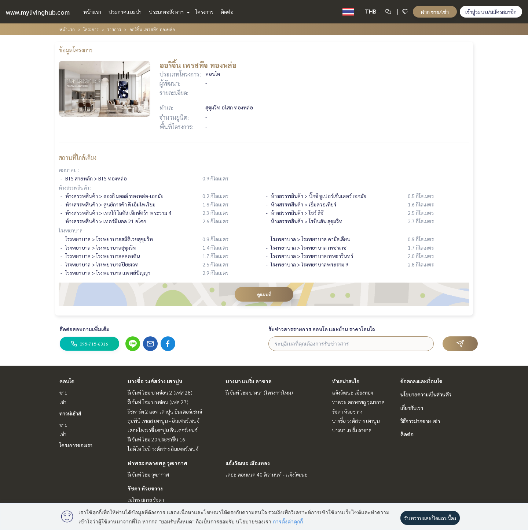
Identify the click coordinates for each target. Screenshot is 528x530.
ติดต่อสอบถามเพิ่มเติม (84, 329)
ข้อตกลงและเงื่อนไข (421, 381)
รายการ (114, 29)
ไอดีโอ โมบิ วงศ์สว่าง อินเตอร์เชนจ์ (163, 448)
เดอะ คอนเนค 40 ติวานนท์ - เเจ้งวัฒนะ (266, 474)
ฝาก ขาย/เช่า (435, 11)
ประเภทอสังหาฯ (168, 11)
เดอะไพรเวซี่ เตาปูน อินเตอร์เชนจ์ (163, 430)
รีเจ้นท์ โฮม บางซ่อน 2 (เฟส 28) (160, 392)
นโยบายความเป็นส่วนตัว (425, 394)
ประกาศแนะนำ (125, 11)
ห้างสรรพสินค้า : (75, 187)
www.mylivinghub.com (38, 12)
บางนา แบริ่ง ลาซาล (248, 381)
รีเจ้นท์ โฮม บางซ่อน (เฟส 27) (158, 402)
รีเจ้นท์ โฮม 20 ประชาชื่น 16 (156, 439)
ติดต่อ (227, 11)
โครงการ (204, 11)
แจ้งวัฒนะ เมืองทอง (247, 463)
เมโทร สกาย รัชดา (146, 499)
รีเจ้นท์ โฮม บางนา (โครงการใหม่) (259, 392)
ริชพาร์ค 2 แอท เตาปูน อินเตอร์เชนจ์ (165, 411)
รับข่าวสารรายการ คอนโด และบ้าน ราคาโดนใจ (321, 329)
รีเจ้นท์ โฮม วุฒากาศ (148, 474)
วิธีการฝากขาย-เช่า (420, 421)
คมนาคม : (69, 169)
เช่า (62, 402)
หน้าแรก (92, 11)
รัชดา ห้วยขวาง (145, 488)
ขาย (63, 392)
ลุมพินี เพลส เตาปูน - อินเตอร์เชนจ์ (163, 420)
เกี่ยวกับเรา (411, 407)
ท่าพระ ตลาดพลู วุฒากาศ (157, 463)
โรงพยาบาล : (72, 230)
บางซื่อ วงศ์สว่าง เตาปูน (155, 381)
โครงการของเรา (75, 445)
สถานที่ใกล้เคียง (77, 157)
